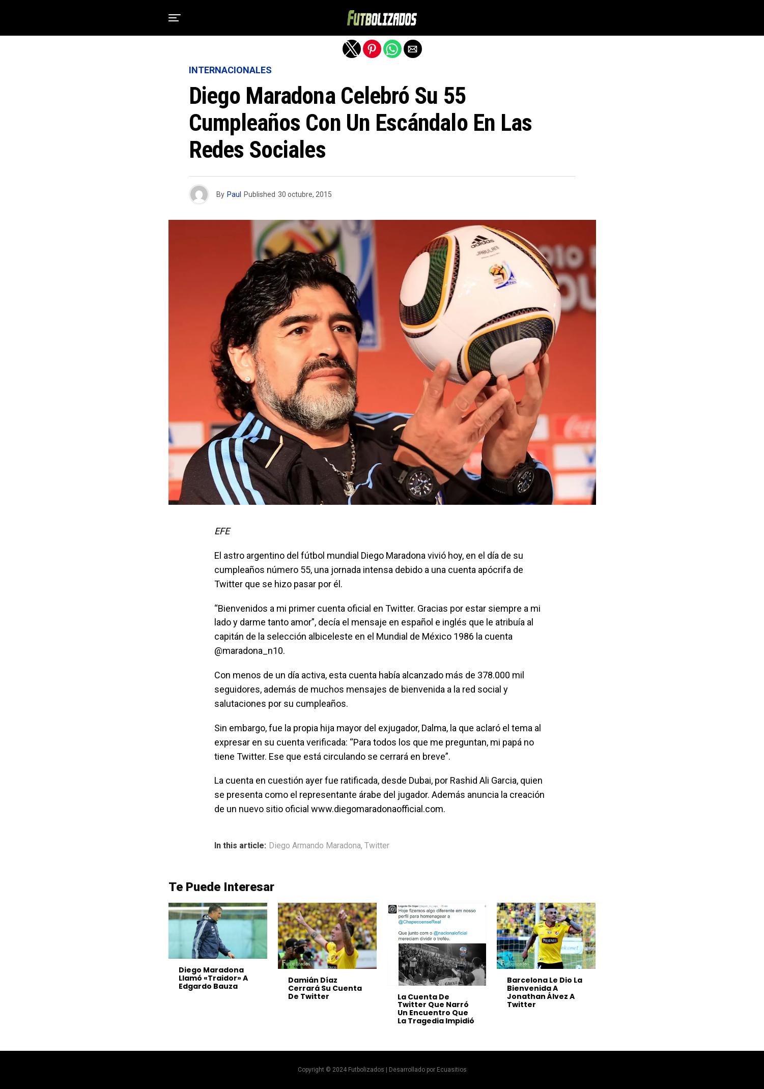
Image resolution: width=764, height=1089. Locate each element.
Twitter (376, 846)
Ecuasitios (452, 1069)
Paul (234, 194)
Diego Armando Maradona (315, 846)
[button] (174, 17)
